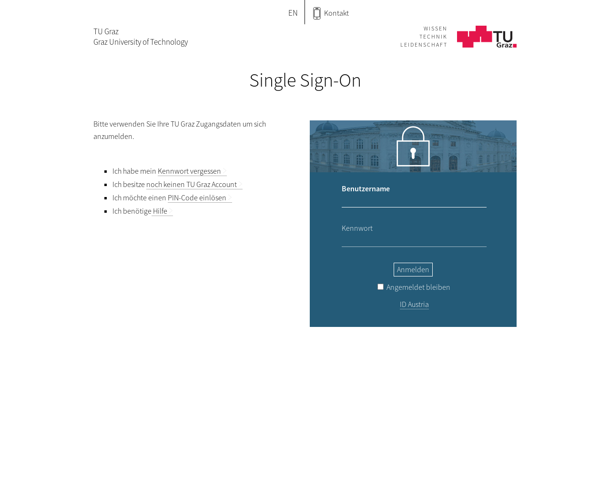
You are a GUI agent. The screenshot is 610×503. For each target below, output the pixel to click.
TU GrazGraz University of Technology (140, 36)
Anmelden (413, 269)
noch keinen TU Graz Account (191, 184)
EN (293, 13)
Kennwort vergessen (189, 171)
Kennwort (357, 228)
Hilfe (159, 211)
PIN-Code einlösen (197, 197)
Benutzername (366, 188)
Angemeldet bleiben (413, 287)
